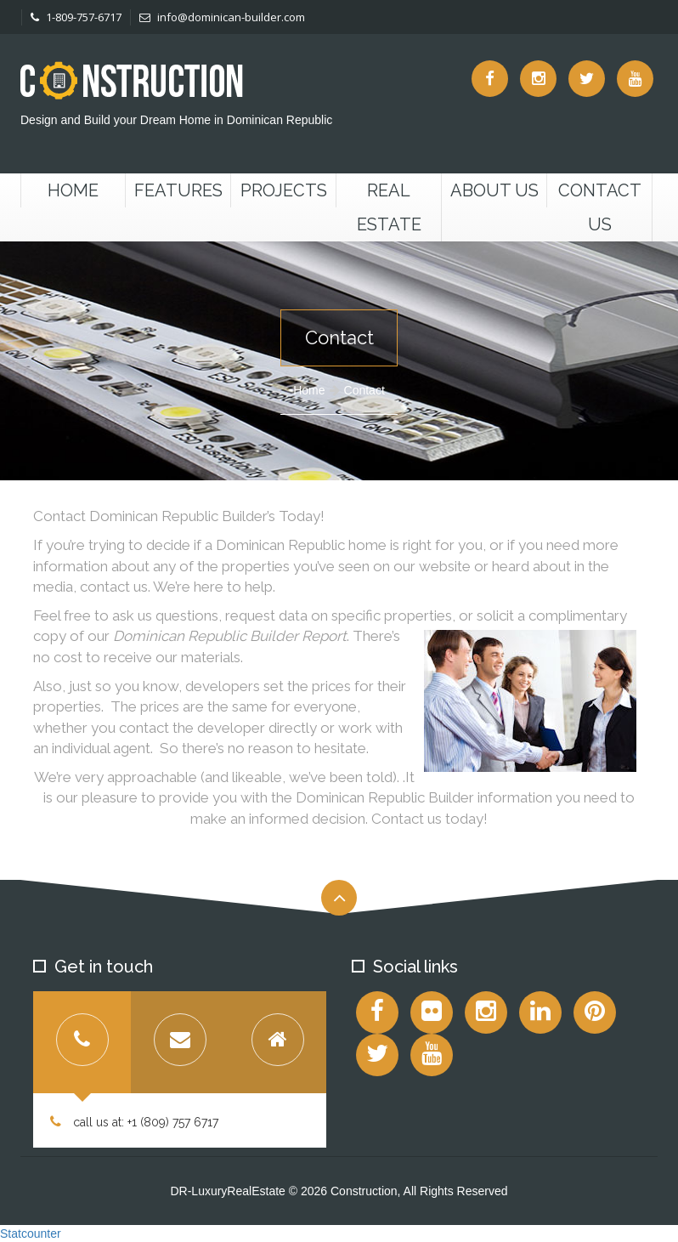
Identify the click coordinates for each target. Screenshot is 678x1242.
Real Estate (389, 207)
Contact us (599, 207)
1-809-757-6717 (76, 17)
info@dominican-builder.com (222, 17)
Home (73, 190)
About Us (494, 190)
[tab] (82, 1042)
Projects (283, 190)
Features (178, 190)
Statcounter (30, 1233)
